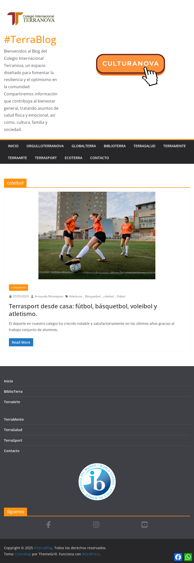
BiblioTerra (115, 146)
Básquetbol (93, 296)
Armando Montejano (49, 296)
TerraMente (174, 146)
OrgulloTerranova (45, 146)
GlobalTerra (84, 146)
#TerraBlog (30, 39)
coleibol (108, 296)
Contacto (99, 157)
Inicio (13, 146)
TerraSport (46, 157)
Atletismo (75, 296)
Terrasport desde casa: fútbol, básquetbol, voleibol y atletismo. (83, 310)
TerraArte (17, 157)
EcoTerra (73, 157)
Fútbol (121, 296)
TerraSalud (144, 146)
